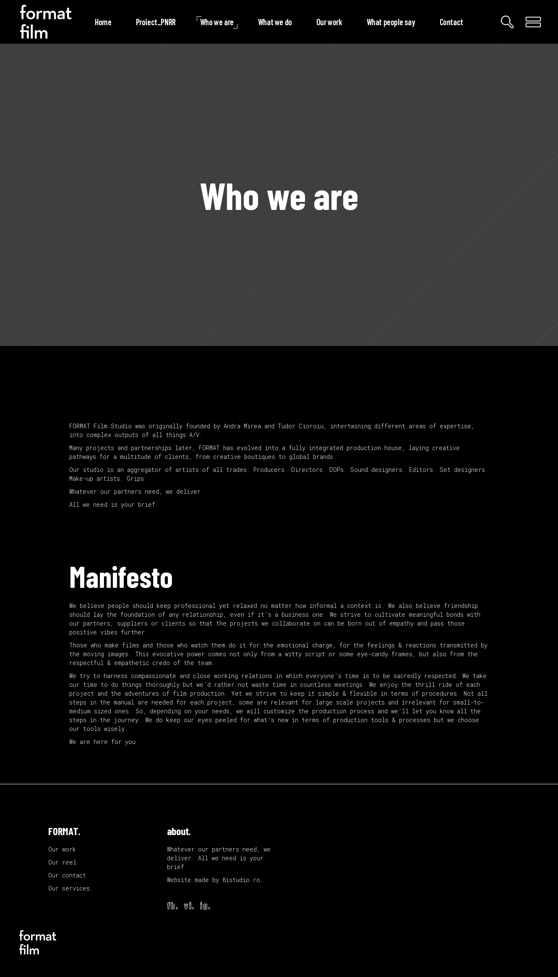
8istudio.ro (241, 880)
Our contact (67, 875)
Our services (69, 888)
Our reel (62, 862)
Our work (62, 849)
